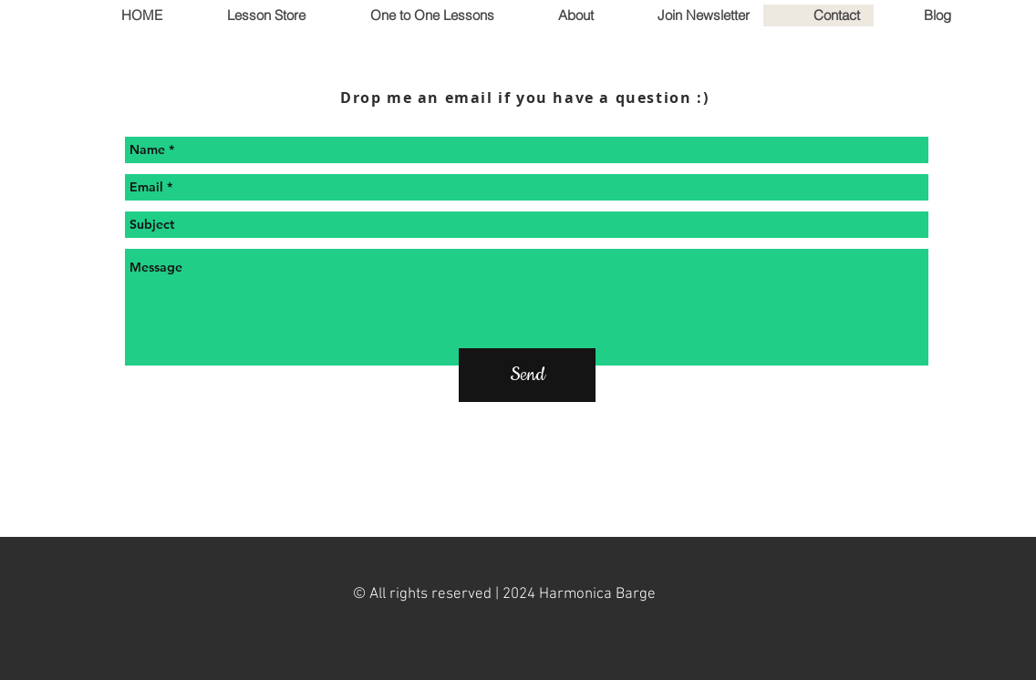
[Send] (527, 375)
